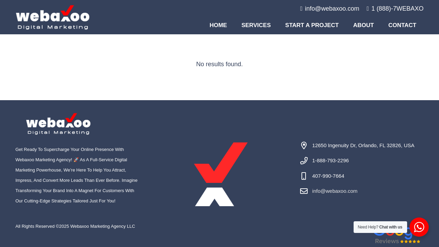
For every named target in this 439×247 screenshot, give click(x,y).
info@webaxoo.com (334, 191)
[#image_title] (52, 17)
